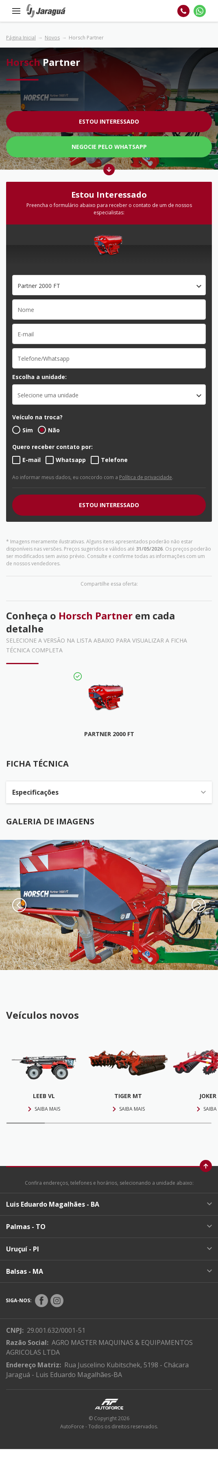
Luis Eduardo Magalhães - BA (109, 1204)
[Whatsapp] (200, 11)
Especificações (109, 792)
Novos (52, 37)
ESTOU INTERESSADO (109, 505)
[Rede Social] (41, 1300)
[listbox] (109, 394)
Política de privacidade (145, 477)
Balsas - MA (109, 1271)
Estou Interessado (109, 121)
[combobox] (109, 285)
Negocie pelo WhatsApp (109, 146)
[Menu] (16, 10)
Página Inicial (21, 37)
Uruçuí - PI (109, 1248)
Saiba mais (43, 1108)
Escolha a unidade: (39, 377)
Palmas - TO (109, 1226)
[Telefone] (183, 11)
